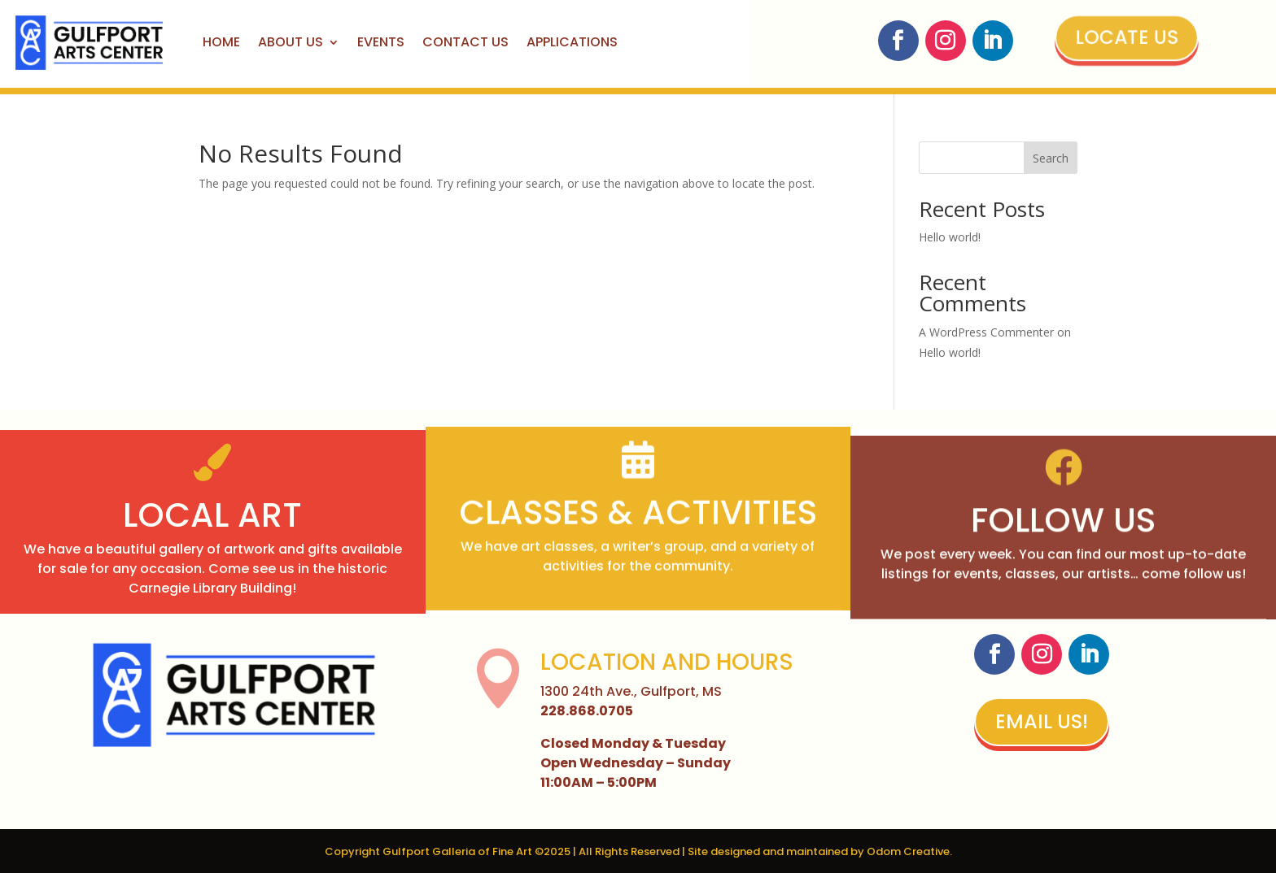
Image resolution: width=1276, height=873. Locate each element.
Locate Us (1124, 37)
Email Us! (1041, 721)
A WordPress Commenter (986, 332)
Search (1050, 158)
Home (221, 42)
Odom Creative (908, 851)
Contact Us (465, 42)
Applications (572, 42)
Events (380, 42)
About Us (290, 42)
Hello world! (950, 237)
